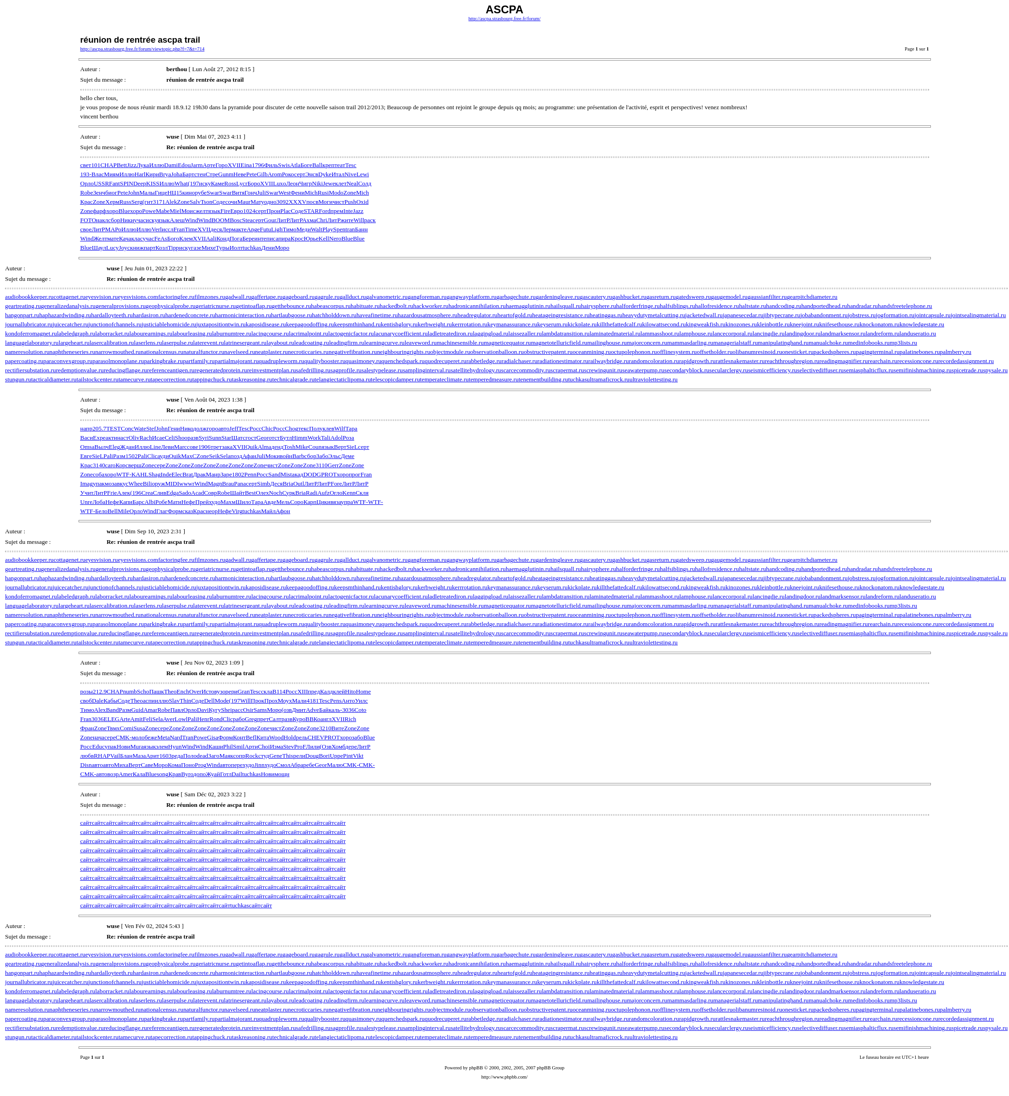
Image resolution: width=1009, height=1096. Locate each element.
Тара (351, 428)
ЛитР (283, 220)
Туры (223, 247)
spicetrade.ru (967, 370)
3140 (99, 465)
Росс (255, 428)
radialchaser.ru (520, 361)
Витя (238, 192)
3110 (322, 465)
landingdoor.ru (803, 333)
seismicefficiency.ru (772, 370)
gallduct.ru (353, 296)
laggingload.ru (490, 333)
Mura (137, 746)
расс (237, 709)
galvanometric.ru (387, 296)
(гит (147, 201)
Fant (114, 183)
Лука (142, 165)
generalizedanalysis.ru (68, 305)
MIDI (172, 483)
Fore (336, 483)
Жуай (213, 774)
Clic (152, 456)
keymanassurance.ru (512, 324)
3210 (325, 728)
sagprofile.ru (346, 370)
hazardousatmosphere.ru (428, 315)
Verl (157, 229)
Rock (251, 755)
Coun (315, 446)
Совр (210, 492)
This (287, 755)
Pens (335, 700)
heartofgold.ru (514, 315)
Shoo (181, 437)
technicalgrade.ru (293, 379)
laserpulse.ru (177, 342)
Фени (297, 192)
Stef (151, 428)
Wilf (340, 428)
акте (241, 229)
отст (274, 437)
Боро (253, 183)
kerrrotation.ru (469, 324)
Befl (251, 737)
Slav (174, 700)
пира (284, 238)
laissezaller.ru (525, 333)
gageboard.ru (299, 296)
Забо (322, 456)
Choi (264, 746)
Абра (296, 764)
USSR (101, 183)
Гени (174, 428)
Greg (251, 719)
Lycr (241, 183)
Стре (211, 174)
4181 (312, 700)
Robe (86, 192)
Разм (119, 456)
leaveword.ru (420, 342)
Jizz (131, 165)
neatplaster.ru (271, 351)
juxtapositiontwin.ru (221, 324)
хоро (113, 210)
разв (192, 437)
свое (86, 229)
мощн (281, 774)
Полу (316, 428)
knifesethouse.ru (839, 324)
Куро (299, 719)
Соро (297, 501)
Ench (182, 691)
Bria (288, 483)
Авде (269, 501)
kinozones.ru (741, 324)
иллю (162, 700)
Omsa (87, 446)
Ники (127, 220)
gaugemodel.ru (729, 296)
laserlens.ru (148, 342)
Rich (350, 719)
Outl (298, 483)
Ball (317, 165)
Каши (216, 746)
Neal (352, 183)
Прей (202, 501)
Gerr (333, 465)
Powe (149, 210)
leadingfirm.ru (346, 342)
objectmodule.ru (450, 351)
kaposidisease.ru (266, 324)
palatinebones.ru (920, 351)
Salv (195, 201)
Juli (261, 192)
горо (212, 428)
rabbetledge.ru (484, 361)
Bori (324, 755)
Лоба (98, 501)
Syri (203, 437)
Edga (172, 492)
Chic (267, 428)
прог (355, 474)
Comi (127, 728)
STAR (311, 210)
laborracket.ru (112, 333)
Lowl (181, 719)
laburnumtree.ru (231, 333)
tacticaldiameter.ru (54, 379)
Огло (335, 492)
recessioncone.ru (917, 361)
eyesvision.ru (101, 296)
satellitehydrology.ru (476, 370)
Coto (360, 709)
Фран (87, 728)
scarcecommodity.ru (526, 370)
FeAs (160, 238)
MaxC (188, 456)
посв (312, 201)
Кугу (215, 709)
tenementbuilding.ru (543, 379)
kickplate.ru (581, 324)
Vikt (358, 755)
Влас (97, 174)
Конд (223, 238)
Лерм (229, 229)
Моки (272, 456)
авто (223, 428)
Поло (189, 755)
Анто (348, 700)
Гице (161, 192)
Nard (176, 737)
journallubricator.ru (28, 324)
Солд (364, 183)
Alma (265, 446)
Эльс (334, 456)
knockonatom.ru (880, 324)
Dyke (325, 174)
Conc (127, 428)
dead (202, 755)
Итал (337, 174)
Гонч (250, 192)
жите (346, 220)
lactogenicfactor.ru (351, 333)
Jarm (197, 165)
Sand (274, 474)
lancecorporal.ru (733, 333)
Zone (349, 192)
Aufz (323, 492)
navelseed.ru (239, 351)
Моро (282, 247)
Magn (215, 483)
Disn (86, 764)
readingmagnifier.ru (843, 361)
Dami (171, 165)
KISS (152, 183)
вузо (219, 691)
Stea (247, 220)
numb (130, 691)
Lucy (112, 247)
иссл (168, 229)
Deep (139, 183)
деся (216, 229)
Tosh (289, 446)
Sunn (215, 437)
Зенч (99, 192)
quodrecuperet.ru (445, 361)
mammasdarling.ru (690, 342)
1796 (258, 165)
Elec (176, 474)
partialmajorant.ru (237, 361)
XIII (302, 691)
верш (135, 465)
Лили (313, 746)
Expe (99, 437)
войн (286, 456)
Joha (176, 174)
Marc (180, 446)
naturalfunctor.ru (203, 351)
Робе (161, 501)
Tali (325, 437)
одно (270, 201)
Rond (216, 719)
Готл (226, 774)
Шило (243, 501)
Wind (191, 220)
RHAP (102, 755)
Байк (325, 709)
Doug (312, 755)
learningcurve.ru (384, 342)
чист (339, 201)
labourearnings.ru (151, 333)
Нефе (112, 501)
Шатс (238, 437)
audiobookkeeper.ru (29, 296)
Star (226, 437)
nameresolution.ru (27, 351)
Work (314, 437)
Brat (187, 474)
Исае (158, 437)
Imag (86, 483)
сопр (239, 755)
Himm (299, 437)
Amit (136, 719)
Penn (250, 474)
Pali (108, 456)
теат (339, 165)
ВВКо (313, 719)
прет (263, 719)
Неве (239, 174)
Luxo (279, 183)
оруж (158, 483)
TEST (113, 428)
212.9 (100, 691)
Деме (348, 456)
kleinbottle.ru (773, 324)
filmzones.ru (209, 296)
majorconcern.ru (647, 342)
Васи (86, 437)
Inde (166, 474)
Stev (288, 746)
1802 (238, 474)
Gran (244, 691)
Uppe (336, 755)
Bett (122, 165)
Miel (175, 210)
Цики (323, 501)
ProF (300, 746)
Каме (217, 183)
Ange (253, 229)
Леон (292, 183)
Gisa (212, 737)
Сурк (288, 492)
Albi (149, 501)
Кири (152, 174)
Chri (321, 220)
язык (214, 210)
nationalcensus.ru (162, 351)
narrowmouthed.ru (118, 351)
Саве (147, 764)
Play (327, 229)
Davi (203, 709)
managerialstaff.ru (735, 342)
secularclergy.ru (728, 370)
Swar (213, 192)
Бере (248, 238)
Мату (257, 201)
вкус (122, 483)
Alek (171, 201)
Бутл (286, 437)
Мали (299, 700)
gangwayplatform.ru (471, 296)
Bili (147, 483)
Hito (350, 691)
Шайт (237, 492)
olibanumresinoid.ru (757, 351)
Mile (123, 511)
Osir (248, 709)
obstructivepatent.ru (548, 351)
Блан (126, 755)
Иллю (156, 165)
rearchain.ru (882, 361)
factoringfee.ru (176, 296)
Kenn (349, 492)
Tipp (173, 247)
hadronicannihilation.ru (477, 305)
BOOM (220, 220)
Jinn (259, 764)
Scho (143, 691)
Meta (163, 737)
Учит (87, 492)
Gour (270, 220)
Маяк (226, 755)
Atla (295, 165)
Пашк (156, 691)
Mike (301, 446)
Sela (225, 456)
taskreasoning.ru (252, 379)
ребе (309, 764)
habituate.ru (365, 305)
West (284, 192)
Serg (136, 201)
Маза (139, 755)
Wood (276, 737)
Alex (100, 709)
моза (111, 483)
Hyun (175, 746)
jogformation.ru (895, 315)
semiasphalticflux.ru (868, 370)
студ (263, 755)
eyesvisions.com (138, 296)
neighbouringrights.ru (403, 351)
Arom (274, 174)
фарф (100, 210)
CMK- (124, 737)
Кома (174, 764)
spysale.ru (995, 370)
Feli (148, 719)
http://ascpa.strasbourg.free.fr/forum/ (505, 18)
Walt (317, 229)
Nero (335, 238)
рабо (239, 719)
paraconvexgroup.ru (67, 361)
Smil (238, 746)
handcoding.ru (783, 305)
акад (297, 474)
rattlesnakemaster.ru (740, 361)
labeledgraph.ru (76, 333)
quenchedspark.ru (403, 361)
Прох (271, 700)
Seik (214, 456)
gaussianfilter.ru (767, 296)
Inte (348, 210)
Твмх (113, 728)
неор (212, 511)
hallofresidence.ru (717, 305)
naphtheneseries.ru (73, 351)
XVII (233, 165)
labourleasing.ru (192, 333)
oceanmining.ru (592, 351)
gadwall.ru (238, 296)
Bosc (236, 220)
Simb (263, 483)
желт (202, 210)
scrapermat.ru (567, 370)
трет (216, 446)
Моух (285, 700)
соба (98, 474)
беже (151, 737)
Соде (218, 201)
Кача (125, 238)
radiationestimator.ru (563, 361)
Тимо (289, 229)
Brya (165, 174)
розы (86, 691)
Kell (323, 238)
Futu (265, 229)
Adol (336, 437)
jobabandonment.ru (824, 315)
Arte (124, 719)
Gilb (262, 174)
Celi (169, 437)
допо (199, 774)
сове (192, 446)
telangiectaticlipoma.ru (343, 379)
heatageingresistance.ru (561, 315)
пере (237, 764)
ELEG (111, 719)
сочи (231, 201)
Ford (324, 210)
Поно (188, 764)
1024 (249, 210)
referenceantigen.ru (170, 370)
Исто (207, 691)
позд (237, 456)
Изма (276, 746)
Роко (288, 174)
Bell (113, 511)
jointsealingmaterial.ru (978, 315)
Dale (97, 700)
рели (299, 755)
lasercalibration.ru (112, 342)
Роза (348, 437)
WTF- (123, 474)
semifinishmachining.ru (923, 370)
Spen (339, 229)
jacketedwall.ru (704, 315)
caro (110, 465)
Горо (221, 165)
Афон (283, 511)
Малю (335, 764)
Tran (187, 737)
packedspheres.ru (835, 351)
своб (86, 700)
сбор (114, 220)
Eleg (114, 446)
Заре (226, 474)
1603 (165, 755)
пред (314, 691)
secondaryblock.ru (686, 370)
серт (299, 174)
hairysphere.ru (598, 305)
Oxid (362, 201)
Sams (260, 709)
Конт (239, 737)
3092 (283, 201)
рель (301, 737)
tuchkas (252, 247)
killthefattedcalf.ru (619, 324)
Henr (203, 719)
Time (191, 229)
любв (87, 755)
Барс (138, 501)
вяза (335, 501)
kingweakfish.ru (706, 324)
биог (111, 192)
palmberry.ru (955, 351)
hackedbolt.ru (396, 305)
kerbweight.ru (435, 324)
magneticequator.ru (507, 342)
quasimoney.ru (363, 361)
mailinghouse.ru (607, 342)
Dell (209, 700)
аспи (149, 700)
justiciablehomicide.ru (169, 324)
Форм (175, 511)
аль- (337, 709)
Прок (257, 700)
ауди (163, 456)
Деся (276, 483)
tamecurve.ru (135, 379)
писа (272, 238)
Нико (186, 428)
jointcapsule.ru (932, 315)
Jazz (358, 210)
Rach (145, 437)
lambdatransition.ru (566, 333)
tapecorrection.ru (172, 379)
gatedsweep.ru (693, 296)
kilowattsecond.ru (664, 324)
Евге (86, 456)
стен (200, 174)
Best (250, 492)
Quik (251, 446)
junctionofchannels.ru (115, 324)
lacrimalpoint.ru (309, 333)
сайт (86, 822)
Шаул (99, 247)
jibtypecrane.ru (781, 315)
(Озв (326, 746)
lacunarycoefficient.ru (401, 333)
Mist (286, 474)
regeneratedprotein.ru (220, 370)
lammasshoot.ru (660, 333)
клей (339, 691)
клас (137, 238)
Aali (211, 238)
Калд (326, 691)
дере (351, 746)
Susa (139, 728)
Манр (213, 474)
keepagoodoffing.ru (310, 324)
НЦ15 (174, 192)
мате (113, 238)
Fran (179, 229)
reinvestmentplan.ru (271, 370)
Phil (228, 746)
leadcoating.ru (311, 342)
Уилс (361, 700)
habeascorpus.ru (331, 305)
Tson (206, 201)
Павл (176, 709)
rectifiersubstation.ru (30, 370)
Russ (125, 201)
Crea (147, 492)
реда (177, 755)
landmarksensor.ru (843, 333)
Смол (283, 764)
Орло (87, 183)
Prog (200, 764)
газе (196, 247)
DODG (312, 474)
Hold (289, 737)
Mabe (163, 210)
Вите (337, 728)
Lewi (363, 174)
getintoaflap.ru (254, 305)
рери (232, 691)
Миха (121, 764)
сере (159, 465)
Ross (230, 183)
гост (250, 437)
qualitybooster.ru (325, 361)
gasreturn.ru (661, 296)
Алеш (177, 220)
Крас (86, 201)
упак (99, 483)
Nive (351, 174)
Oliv (134, 437)
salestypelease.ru (382, 370)
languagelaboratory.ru (31, 342)
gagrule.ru (327, 296)
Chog (291, 428)
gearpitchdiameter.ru (812, 296)
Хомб (338, 746)
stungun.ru (18, 379)
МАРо (113, 229)
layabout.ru (280, 342)
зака (227, 446)
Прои (273, 210)
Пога (236, 238)
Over (195, 691)
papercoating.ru (24, 361)
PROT (329, 474)
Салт (275, 719)
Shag (154, 474)
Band (112, 709)
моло (137, 737)
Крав (174, 774)
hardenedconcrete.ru (190, 315)
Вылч (102, 446)
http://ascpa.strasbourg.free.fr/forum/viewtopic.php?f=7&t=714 (142, 48)
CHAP (108, 165)
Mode (222, 700)
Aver (169, 719)
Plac (285, 210)
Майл (268, 511)
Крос (297, 238)
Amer (125, 774)
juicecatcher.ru (70, 324)
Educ (98, 746)
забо (357, 737)
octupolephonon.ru (634, 351)
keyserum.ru (552, 324)
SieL (352, 446)
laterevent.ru (208, 342)
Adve (312, 709)
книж (137, 247)
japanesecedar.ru (743, 315)
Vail (115, 755)
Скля (362, 492)
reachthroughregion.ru (792, 361)
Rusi (323, 192)
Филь (271, 165)
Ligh (277, 229)
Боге (306, 165)
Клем (186, 238)
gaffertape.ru (267, 296)
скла (266, 691)
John (133, 192)
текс (303, 428)
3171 (159, 201)
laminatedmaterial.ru (615, 333)
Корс (121, 465)
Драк (199, 474)
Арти (251, 746)
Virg (237, 511)
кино (188, 192)
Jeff (233, 428)
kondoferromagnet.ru (31, 333)
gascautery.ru (596, 296)
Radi (311, 492)
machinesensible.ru (460, 342)
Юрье (311, 238)
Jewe (329, 183)
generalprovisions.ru (121, 305)
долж (200, 428)
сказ (187, 511)
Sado (185, 492)
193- (85, 174)
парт (149, 247)
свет (85, 165)
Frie (112, 492)
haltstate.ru (752, 305)
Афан (249, 456)
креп (328, 165)
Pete (251, 174)
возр (113, 774)
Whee (136, 483)
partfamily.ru (199, 361)
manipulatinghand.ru (783, 342)
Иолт (236, 247)
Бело (101, 511)
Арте (209, 165)
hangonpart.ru (22, 315)
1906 (204, 446)
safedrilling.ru (313, 370)
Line (155, 446)
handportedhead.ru (824, 305)
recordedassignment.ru (966, 361)
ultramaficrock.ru (608, 379)
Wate (140, 428)
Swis (284, 165)
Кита (262, 737)
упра (347, 501)
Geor (262, 437)
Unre (86, 501)
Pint (348, 755)
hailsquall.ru (565, 305)
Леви (167, 446)
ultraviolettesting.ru (653, 379)
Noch (275, 492)
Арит (152, 755)
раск (370, 220)
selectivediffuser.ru (820, 370)
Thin (185, 700)
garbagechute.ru (515, 296)
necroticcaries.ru (308, 351)
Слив (159, 492)
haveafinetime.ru (377, 315)
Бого (173, 238)
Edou (184, 165)
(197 (193, 183)
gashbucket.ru (629, 296)
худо (214, 501)
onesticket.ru (797, 351)
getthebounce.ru (291, 305)
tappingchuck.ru (212, 379)
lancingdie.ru (769, 333)
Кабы (110, 700)
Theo (170, 691)
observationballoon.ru (497, 351)
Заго (213, 755)
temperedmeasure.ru (493, 379)
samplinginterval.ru (427, 370)
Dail (237, 774)
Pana (240, 483)
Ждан (127, 446)
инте (260, 238)
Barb (298, 456)
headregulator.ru (478, 315)
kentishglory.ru (399, 324)
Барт (188, 174)
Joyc (124, 247)
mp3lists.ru (903, 342)
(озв (286, 709)
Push (350, 201)
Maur (243, 201)
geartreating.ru (23, 305)
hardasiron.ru (149, 315)
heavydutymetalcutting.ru (654, 315)
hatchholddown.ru (334, 315)
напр (86, 428)
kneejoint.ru (804, 324)
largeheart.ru (73, 342)
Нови (123, 746)
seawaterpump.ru (643, 370)
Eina (246, 165)
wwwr (186, 483)
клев (328, 428)
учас (140, 220)
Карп (309, 501)
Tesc (350, 165)
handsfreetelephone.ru (905, 305)
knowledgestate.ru (922, 324)
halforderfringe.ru (638, 305)
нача (98, 737)
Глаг (162, 511)
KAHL (139, 474)
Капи (126, 501)
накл (102, 220)
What (181, 183)
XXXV (297, 201)
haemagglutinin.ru (528, 305)
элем (162, 746)
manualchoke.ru (828, 342)
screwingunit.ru (603, 370)
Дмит (299, 709)
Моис (188, 210)
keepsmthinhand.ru (357, 324)
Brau (228, 483)
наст (123, 437)
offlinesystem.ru (677, 351)
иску (205, 183)
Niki (317, 183)
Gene (275, 755)
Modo (336, 192)
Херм (112, 201)
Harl (140, 174)
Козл (161, 247)
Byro (187, 774)
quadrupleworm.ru (281, 361)
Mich (311, 192)
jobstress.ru (862, 315)
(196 (135, 492)
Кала (139, 774)
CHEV (315, 737)
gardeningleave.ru (558, 296)
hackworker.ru (430, 305)
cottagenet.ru (69, 296)
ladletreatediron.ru (450, 333)
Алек (123, 492)
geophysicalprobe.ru (170, 305)
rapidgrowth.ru (697, 361)
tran (350, 229)
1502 (131, 456)
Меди (303, 229)
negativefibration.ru (353, 351)
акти (111, 437)
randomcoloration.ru (654, 361)
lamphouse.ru (696, 333)
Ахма (309, 220)
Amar (150, 709)
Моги (325, 201)
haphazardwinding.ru (65, 315)
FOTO (88, 220)
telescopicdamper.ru (395, 379)
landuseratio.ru (918, 333)
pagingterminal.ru (878, 351)
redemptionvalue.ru (80, 370)
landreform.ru (883, 333)
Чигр (305, 183)
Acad (197, 492)
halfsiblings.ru (677, 305)
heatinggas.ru (606, 315)
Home (363, 691)
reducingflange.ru (125, 370)
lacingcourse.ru (270, 333)
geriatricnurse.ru (216, 305)
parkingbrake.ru (163, 361)
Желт (101, 238)
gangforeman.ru (427, 296)
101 (95, 165)
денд (278, 446)
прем (336, 210)
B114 (278, 691)
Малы (147, 192)
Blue (124, 210)
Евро (236, 210)
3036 (348, 709)
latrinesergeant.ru (245, 342)
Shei (226, 709)
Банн (361, 229)
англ (326, 719)
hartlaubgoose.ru (291, 315)
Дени (268, 247)
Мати (174, 501)
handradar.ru (862, 305)
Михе (208, 247)
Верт (340, 446)
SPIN (126, 183)
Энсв (311, 174)
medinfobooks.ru (869, 342)
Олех (262, 492)
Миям (111, 174)
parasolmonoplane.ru (118, 361)
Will (358, 220)
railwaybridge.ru (608, 361)
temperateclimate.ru (444, 379)
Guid (137, 709)
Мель (283, 501)
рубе (201, 192)
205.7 (99, 428)
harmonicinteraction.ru (243, 315)
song (162, 774)
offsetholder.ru (715, 351)
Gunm (225, 174)
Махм (228, 501)
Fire (225, 210)
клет (340, 183)
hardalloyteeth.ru (112, 315)
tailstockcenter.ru (97, 379)
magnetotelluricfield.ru (559, 342)
